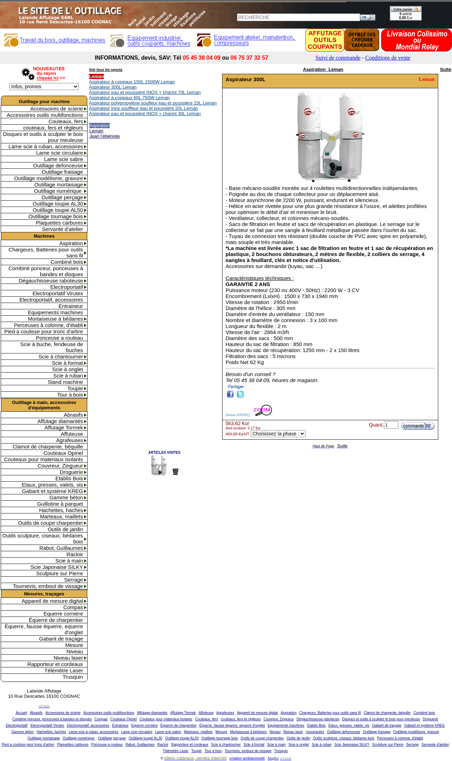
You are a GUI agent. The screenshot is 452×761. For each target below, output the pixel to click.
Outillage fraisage (62, 172)
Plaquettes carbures (59, 223)
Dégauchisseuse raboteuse (51, 281)
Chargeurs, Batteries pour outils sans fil (45, 252)
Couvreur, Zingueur (60, 466)
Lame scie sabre (63, 159)
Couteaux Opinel (63, 453)
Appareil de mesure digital (52, 601)
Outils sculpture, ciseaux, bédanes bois (42, 539)
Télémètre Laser (63, 670)
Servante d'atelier (62, 229)
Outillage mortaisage (58, 185)
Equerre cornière (63, 614)
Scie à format (67, 363)
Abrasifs (73, 415)
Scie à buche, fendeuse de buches (51, 347)
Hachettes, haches (61, 510)
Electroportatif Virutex (57, 293)
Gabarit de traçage (61, 639)
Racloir (74, 554)
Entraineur (71, 306)
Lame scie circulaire (59, 153)
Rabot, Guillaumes (61, 548)
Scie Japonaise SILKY (57, 567)
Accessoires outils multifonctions (45, 115)
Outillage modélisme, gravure (48, 178)
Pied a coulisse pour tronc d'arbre (43, 331)
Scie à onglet (67, 369)
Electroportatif (66, 287)
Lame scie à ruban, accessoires (45, 146)
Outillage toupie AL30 (57, 204)
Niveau (74, 651)
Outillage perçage (62, 197)
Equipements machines (55, 312)
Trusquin (73, 677)
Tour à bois (70, 395)
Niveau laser (68, 658)
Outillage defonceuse (58, 165)
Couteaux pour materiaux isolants (43, 459)
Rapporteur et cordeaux (55, 664)
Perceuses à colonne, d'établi (48, 325)
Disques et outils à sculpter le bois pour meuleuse (43, 137)
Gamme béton (66, 497)
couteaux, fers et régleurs (53, 128)
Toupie (75, 388)
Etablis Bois (69, 478)
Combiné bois (66, 262)
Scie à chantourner (60, 356)
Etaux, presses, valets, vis (52, 485)
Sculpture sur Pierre (59, 573)
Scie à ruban (68, 376)
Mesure (74, 645)
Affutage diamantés (60, 421)
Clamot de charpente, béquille (48, 447)
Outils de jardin (65, 529)
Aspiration (71, 243)
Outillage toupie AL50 (57, 210)
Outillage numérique (58, 191)
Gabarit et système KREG (52, 491)
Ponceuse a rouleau (59, 338)
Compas (73, 607)
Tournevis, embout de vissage (48, 586)
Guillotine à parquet (60, 504)
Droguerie (71, 472)
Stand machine (65, 382)
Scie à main (69, 561)
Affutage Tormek (63, 427)
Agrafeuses (69, 440)
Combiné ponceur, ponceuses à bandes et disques (45, 271)
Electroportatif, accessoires (51, 300)
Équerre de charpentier (56, 620)
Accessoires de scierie (56, 109)
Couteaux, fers (65, 121)
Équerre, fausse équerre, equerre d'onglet (44, 629)
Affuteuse (72, 434)
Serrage (73, 580)
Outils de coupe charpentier (50, 523)
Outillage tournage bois (56, 216)
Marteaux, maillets (61, 516)
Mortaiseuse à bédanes (55, 319)
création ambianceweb (247, 758)
